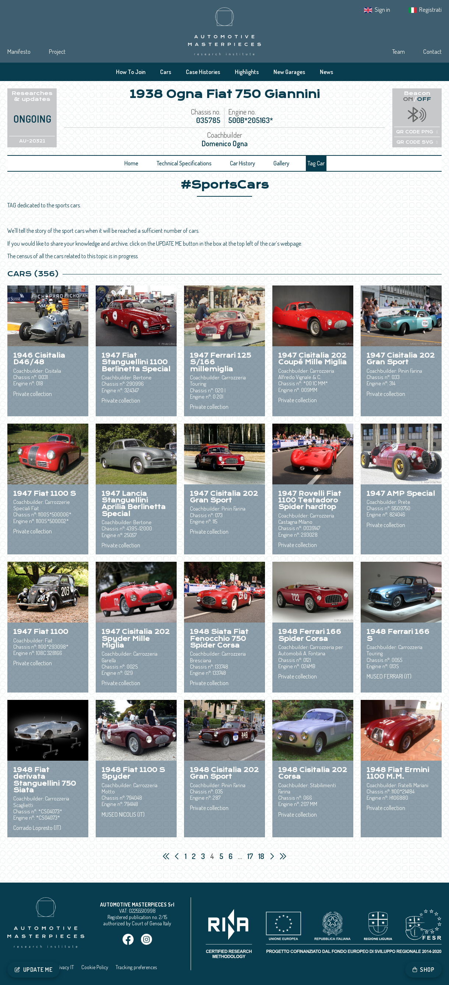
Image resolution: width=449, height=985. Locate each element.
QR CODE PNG (417, 131)
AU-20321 (32, 141)
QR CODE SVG (417, 142)
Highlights (247, 72)
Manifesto (19, 51)
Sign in (382, 9)
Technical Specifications (184, 163)
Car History (242, 163)
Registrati (430, 9)
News (326, 72)
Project (57, 51)
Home (131, 163)
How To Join (130, 72)
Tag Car (316, 163)
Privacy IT (64, 967)
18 (262, 856)
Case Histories (203, 72)
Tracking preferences (136, 967)
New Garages (289, 72)
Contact (432, 51)
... (240, 856)
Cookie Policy (94, 967)
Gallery (281, 163)
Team (398, 51)
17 (251, 856)
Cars (165, 72)
